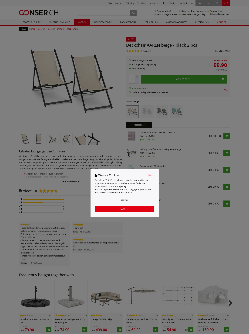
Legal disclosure (111, 189)
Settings (124, 199)
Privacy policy (119, 186)
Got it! (124, 209)
